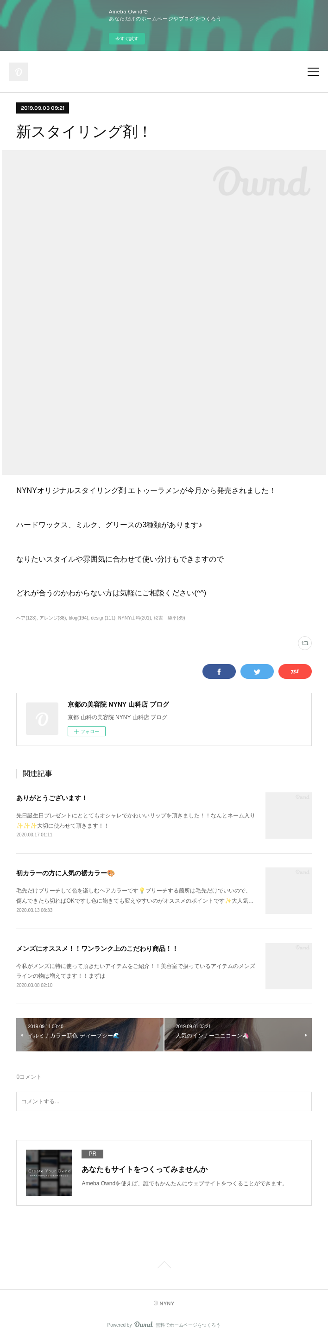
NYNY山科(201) (134, 617)
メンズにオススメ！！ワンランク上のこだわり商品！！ (97, 948)
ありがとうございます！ (52, 798)
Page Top (164, 1266)
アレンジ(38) (52, 617)
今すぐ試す (127, 38)
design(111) (103, 617)
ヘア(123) (26, 617)
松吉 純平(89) (169, 617)
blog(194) (78, 617)
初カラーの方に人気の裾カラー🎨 (65, 873)
